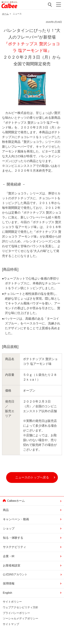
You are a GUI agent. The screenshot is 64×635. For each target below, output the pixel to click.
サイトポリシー (12, 601)
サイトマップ (11, 624)
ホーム (5, 14)
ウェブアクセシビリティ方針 (20, 607)
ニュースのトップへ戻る (32, 477)
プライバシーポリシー (16, 613)
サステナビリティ (14, 547)
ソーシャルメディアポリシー (20, 618)
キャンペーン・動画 (16, 519)
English (7, 592)
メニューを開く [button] (58, 5)
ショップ (9, 528)
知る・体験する (13, 537)
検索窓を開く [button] (50, 4)
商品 (6, 510)
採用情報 (9, 583)
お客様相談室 (11, 565)
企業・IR (9, 556)
